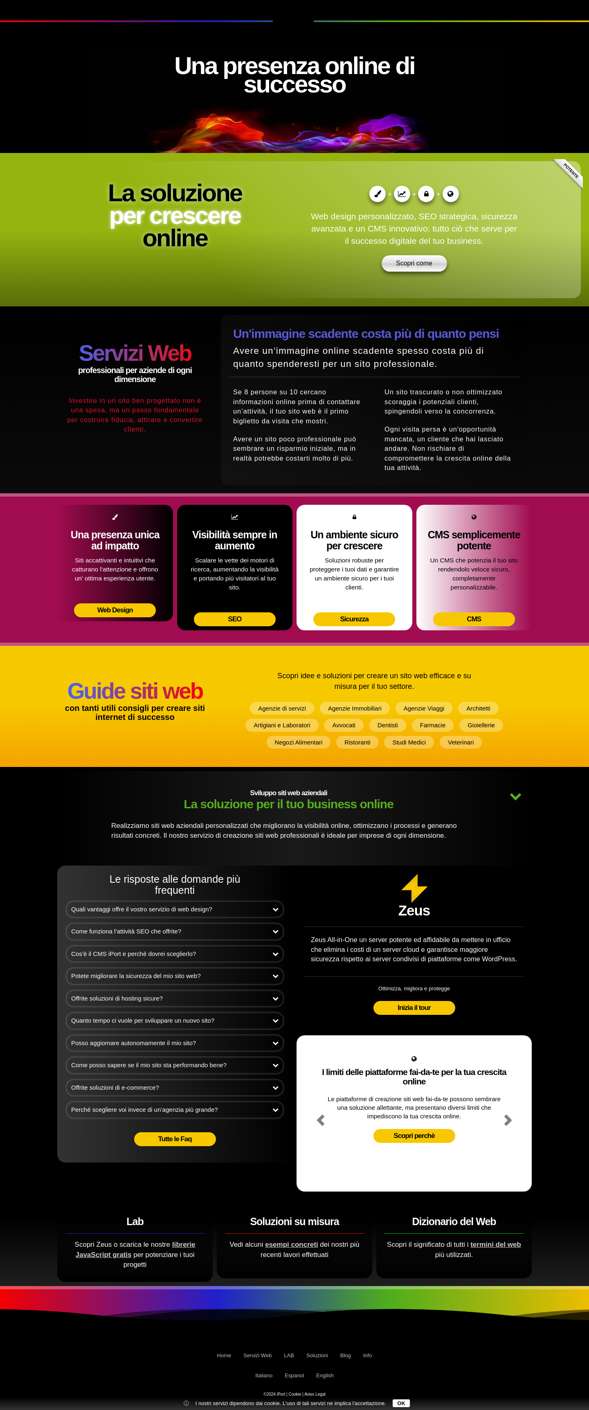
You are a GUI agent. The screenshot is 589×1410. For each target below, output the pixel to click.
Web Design (115, 610)
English (325, 1375)
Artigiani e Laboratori (282, 725)
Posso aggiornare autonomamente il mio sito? (175, 1042)
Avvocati (343, 725)
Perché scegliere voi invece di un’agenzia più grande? (175, 1109)
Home (224, 1355)
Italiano (263, 1375)
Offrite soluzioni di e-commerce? (175, 1087)
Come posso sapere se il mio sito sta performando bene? (175, 1064)
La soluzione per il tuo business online (294, 800)
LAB (86, 10)
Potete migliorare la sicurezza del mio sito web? (175, 975)
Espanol (294, 1375)
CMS (474, 619)
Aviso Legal (315, 1394)
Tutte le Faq (174, 1139)
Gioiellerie (481, 725)
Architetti (478, 708)
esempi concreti (291, 1244)
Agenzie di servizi (282, 708)
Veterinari (461, 742)
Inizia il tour (414, 1008)
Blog (528, 10)
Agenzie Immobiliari (355, 708)
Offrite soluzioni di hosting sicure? (175, 998)
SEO (234, 619)
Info (561, 10)
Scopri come (414, 263)
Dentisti (388, 725)
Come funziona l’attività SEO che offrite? (175, 931)
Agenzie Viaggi (424, 708)
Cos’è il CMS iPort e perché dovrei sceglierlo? (175, 953)
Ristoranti (357, 742)
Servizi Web (40, 10)
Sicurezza (354, 619)
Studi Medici (409, 742)
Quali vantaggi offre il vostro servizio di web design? (175, 909)
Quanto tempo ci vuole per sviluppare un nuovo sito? (175, 1020)
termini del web (495, 1244)
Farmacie (433, 725)
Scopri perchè (413, 1136)
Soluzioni (486, 10)
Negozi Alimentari (299, 742)
